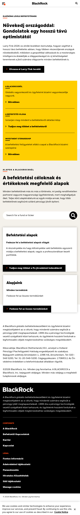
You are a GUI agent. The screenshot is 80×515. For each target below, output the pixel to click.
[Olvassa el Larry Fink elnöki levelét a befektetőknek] (23, 69)
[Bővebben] (12, 102)
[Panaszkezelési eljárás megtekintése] (40, 470)
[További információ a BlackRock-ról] (40, 428)
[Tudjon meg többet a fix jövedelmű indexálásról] (34, 268)
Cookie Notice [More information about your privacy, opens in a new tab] (61, 513)
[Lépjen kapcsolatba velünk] (40, 445)
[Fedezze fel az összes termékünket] (27, 309)
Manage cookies (12, 487)
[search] (76, 3)
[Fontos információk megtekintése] (40, 459)
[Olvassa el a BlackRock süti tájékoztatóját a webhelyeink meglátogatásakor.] (40, 481)
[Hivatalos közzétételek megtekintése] (40, 476)
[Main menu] (3, 3)
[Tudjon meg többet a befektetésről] (26, 127)
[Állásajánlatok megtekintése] (40, 440)
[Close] (75, 510)
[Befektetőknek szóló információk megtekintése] (40, 434)
